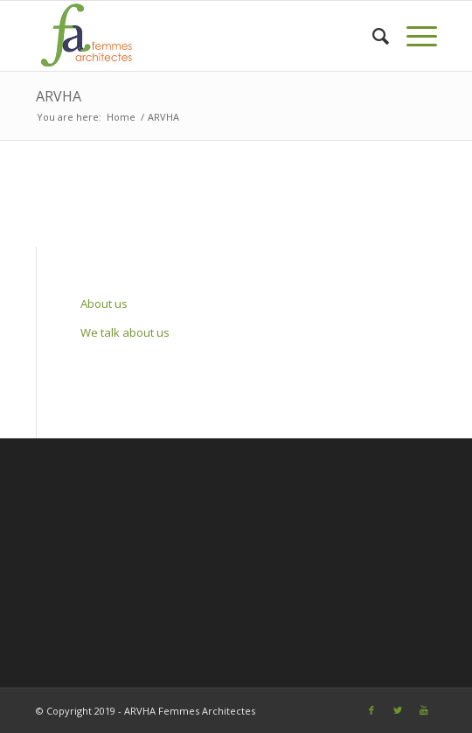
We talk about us (125, 332)
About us (104, 303)
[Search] (372, 36)
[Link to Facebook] (371, 710)
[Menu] (413, 36)
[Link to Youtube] (424, 710)
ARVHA (58, 96)
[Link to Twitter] (398, 710)
